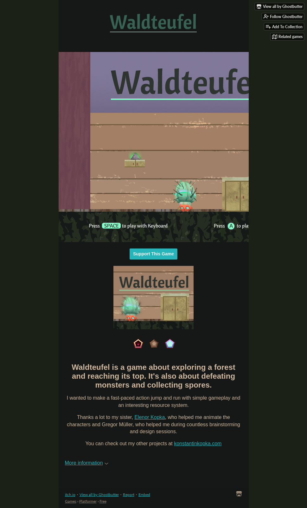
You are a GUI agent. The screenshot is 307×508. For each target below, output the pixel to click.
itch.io (70, 494)
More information (86, 463)
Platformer (88, 501)
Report (128, 494)
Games (70, 501)
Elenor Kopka (149, 417)
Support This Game (153, 253)
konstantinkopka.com (197, 443)
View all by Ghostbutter (99, 494)
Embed (144, 494)
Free (102, 501)
